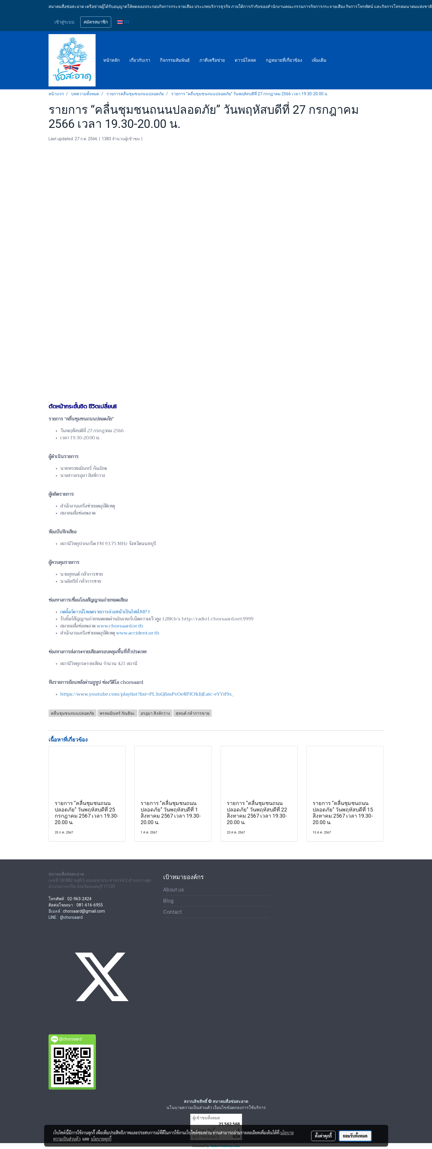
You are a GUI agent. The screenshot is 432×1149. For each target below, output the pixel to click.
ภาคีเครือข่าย (212, 60)
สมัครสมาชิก (96, 22)
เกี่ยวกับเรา (139, 60)
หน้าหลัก (111, 60)
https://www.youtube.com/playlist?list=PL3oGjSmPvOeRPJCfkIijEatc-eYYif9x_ (147, 694)
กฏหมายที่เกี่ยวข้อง (284, 60)
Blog (168, 901)
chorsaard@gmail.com (84, 911)
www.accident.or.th (137, 633)
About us (173, 889)
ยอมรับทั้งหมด (355, 1135)
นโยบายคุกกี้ (101, 1138)
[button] (336, 60)
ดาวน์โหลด (245, 60)
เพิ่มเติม (319, 60)
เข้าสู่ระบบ (64, 22)
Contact (172, 912)
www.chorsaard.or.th (120, 626)
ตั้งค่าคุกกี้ (323, 1135)
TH (123, 22)
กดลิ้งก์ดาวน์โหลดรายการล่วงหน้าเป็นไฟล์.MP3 (105, 612)
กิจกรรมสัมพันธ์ (175, 60)
